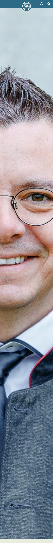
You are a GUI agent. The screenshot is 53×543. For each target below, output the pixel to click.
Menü (3, 2)
